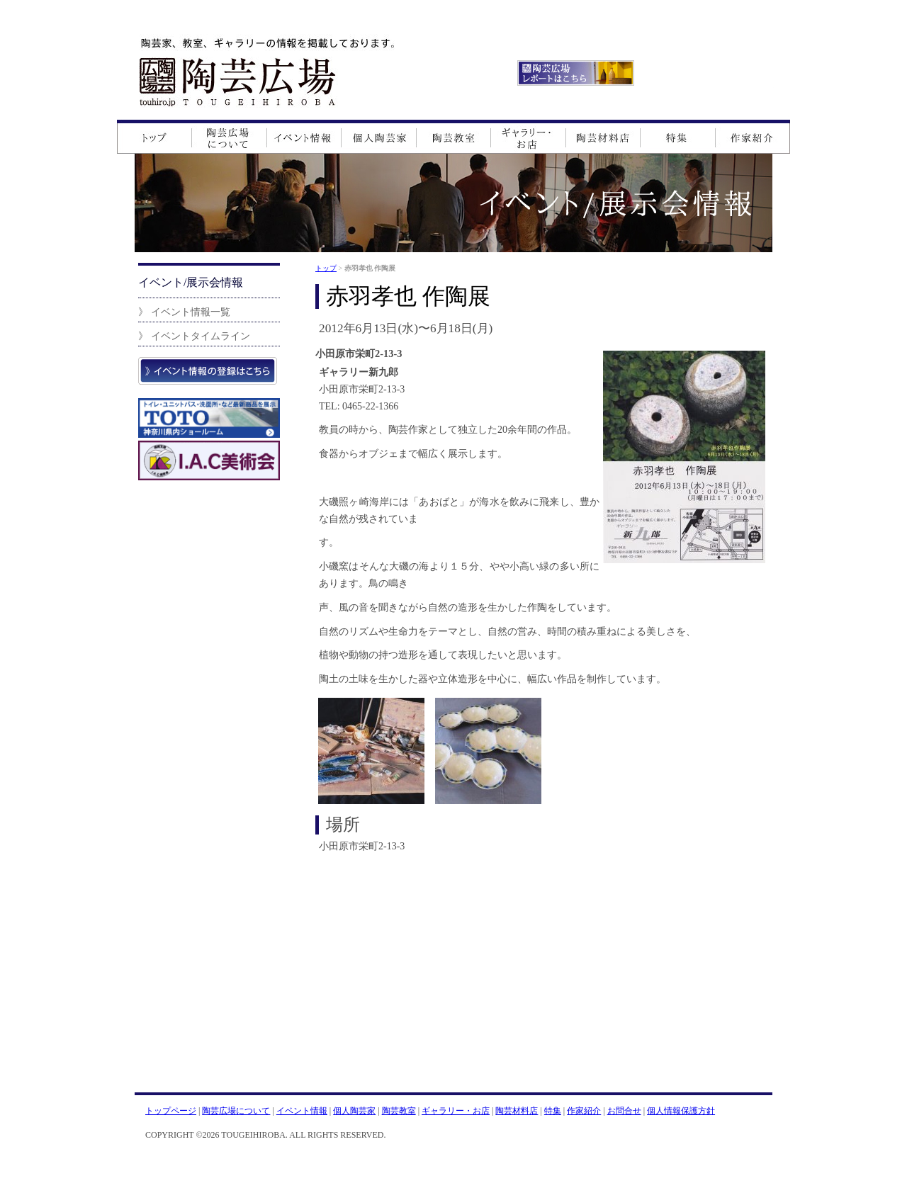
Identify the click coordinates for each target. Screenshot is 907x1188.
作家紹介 (584, 1111)
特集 (552, 1111)
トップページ (170, 1111)
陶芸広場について (236, 1111)
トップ (326, 268)
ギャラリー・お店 (456, 1111)
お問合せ (624, 1111)
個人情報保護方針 (681, 1111)
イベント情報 (301, 1111)
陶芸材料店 (516, 1111)
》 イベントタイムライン (194, 335)
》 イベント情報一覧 (184, 311)
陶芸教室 (399, 1111)
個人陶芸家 (354, 1111)
